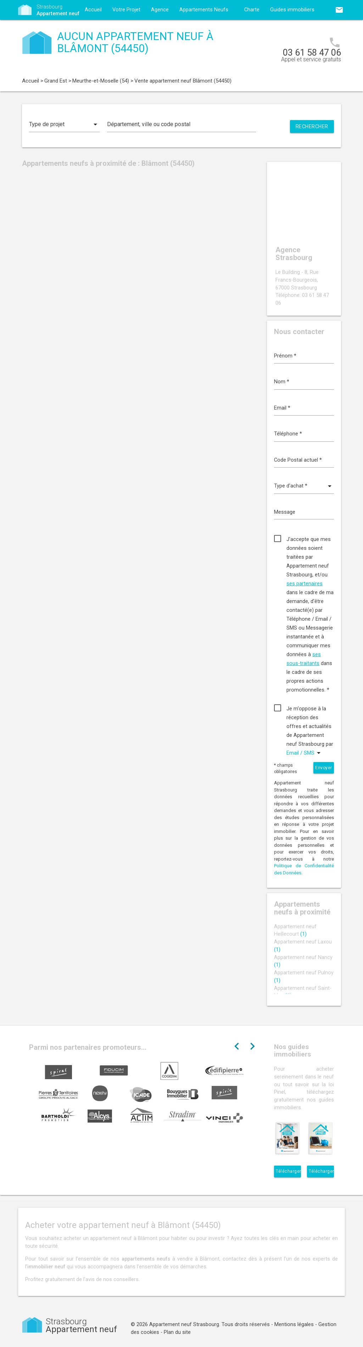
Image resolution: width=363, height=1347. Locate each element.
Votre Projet (126, 10)
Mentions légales (294, 1324)
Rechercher (312, 126)
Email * (282, 408)
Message (284, 512)
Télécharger (288, 1171)
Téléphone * (288, 434)
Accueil (93, 10)
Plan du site (177, 1332)
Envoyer (323, 767)
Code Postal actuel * (298, 460)
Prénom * (285, 356)
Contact (94, 30)
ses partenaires (304, 584)
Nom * (281, 382)
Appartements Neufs (203, 10)
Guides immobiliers (292, 10)
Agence (160, 10)
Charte (251, 10)
